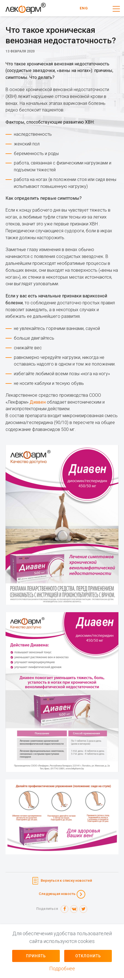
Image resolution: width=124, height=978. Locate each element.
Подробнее (62, 968)
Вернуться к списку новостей (66, 880)
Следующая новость (57, 894)
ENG (84, 8)
